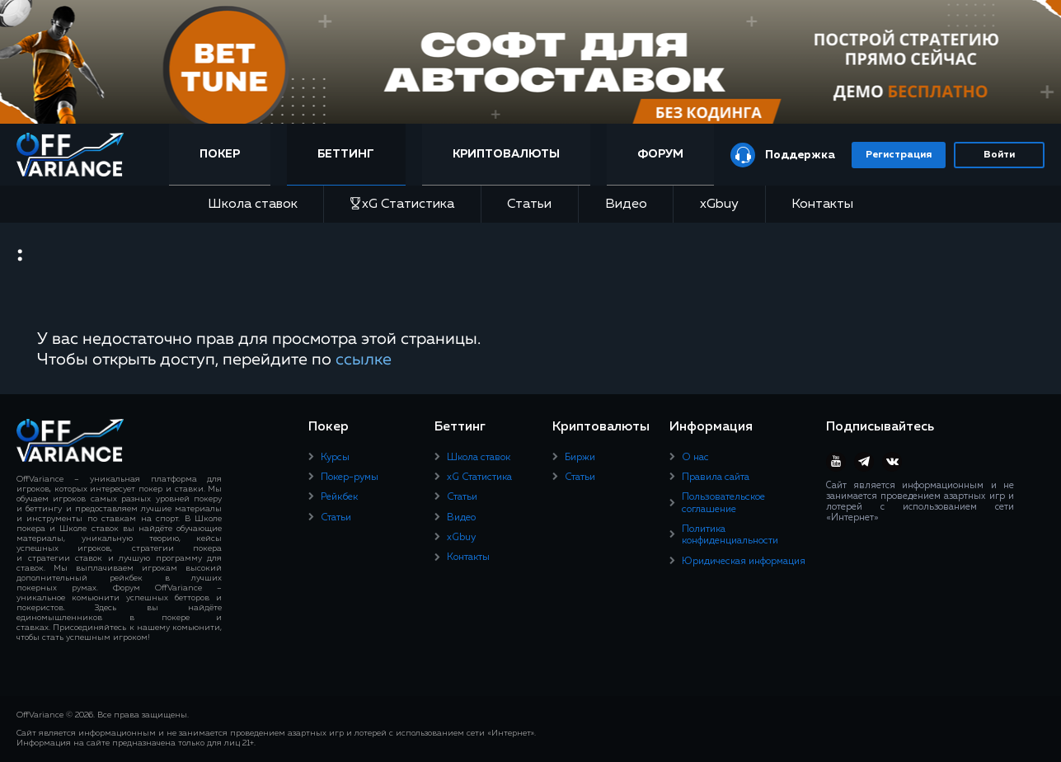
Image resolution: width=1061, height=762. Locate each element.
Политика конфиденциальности (730, 535)
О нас (695, 458)
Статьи (529, 204)
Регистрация (899, 155)
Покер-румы (349, 477)
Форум (660, 154)
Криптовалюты (506, 154)
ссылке (364, 359)
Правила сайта (715, 477)
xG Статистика (402, 204)
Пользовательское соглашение (723, 503)
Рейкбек (339, 497)
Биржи (580, 458)
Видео (626, 204)
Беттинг (345, 154)
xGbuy (719, 204)
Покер (220, 154)
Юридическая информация (743, 562)
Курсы (335, 458)
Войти (999, 155)
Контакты (822, 204)
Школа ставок (253, 204)
